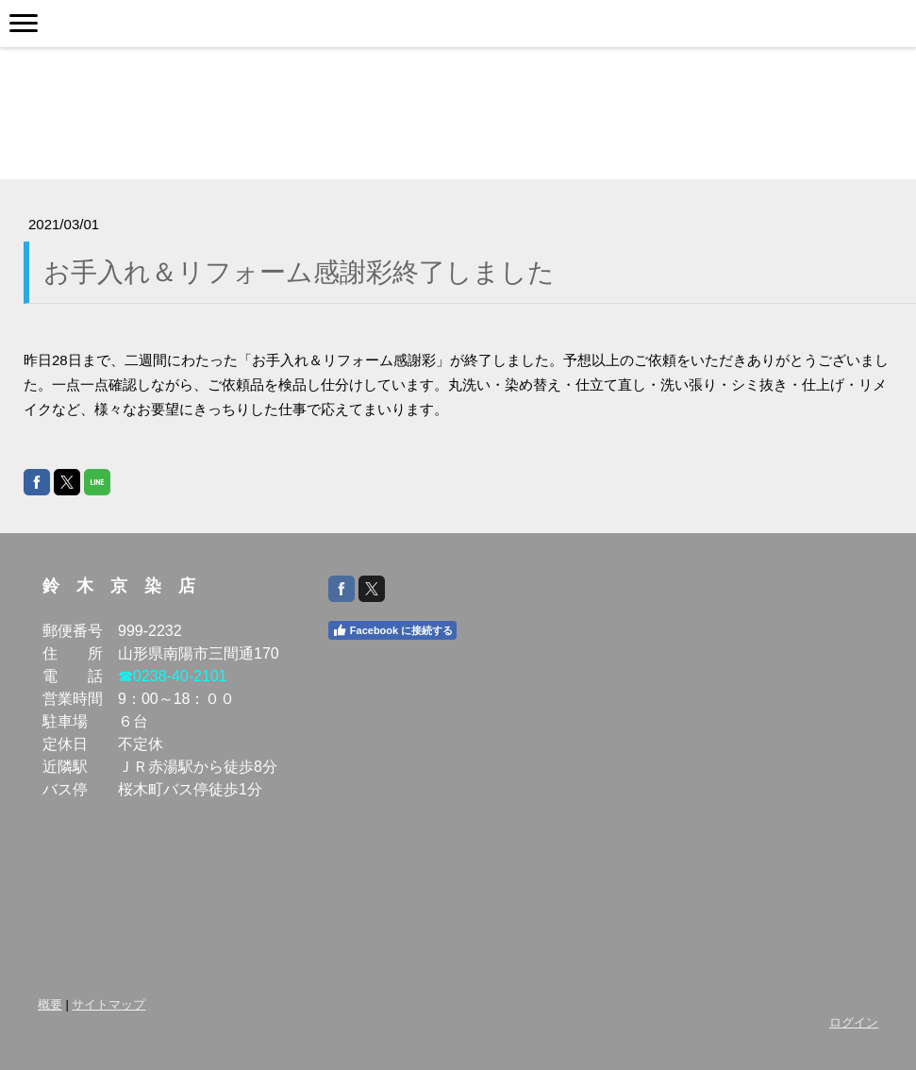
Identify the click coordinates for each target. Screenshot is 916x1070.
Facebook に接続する (392, 630)
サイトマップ (108, 1004)
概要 (50, 1004)
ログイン (853, 1022)
